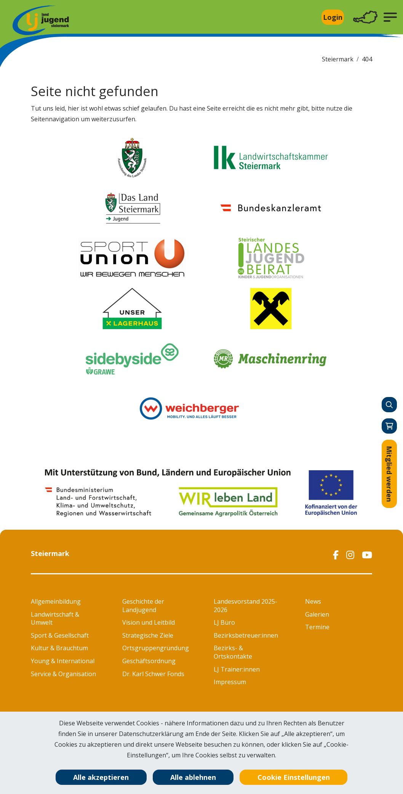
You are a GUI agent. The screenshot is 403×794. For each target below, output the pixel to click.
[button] (390, 17)
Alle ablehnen (193, 777)
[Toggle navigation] (365, 17)
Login (332, 17)
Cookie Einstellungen (293, 777)
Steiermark (337, 59)
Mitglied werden (389, 474)
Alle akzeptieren (101, 777)
